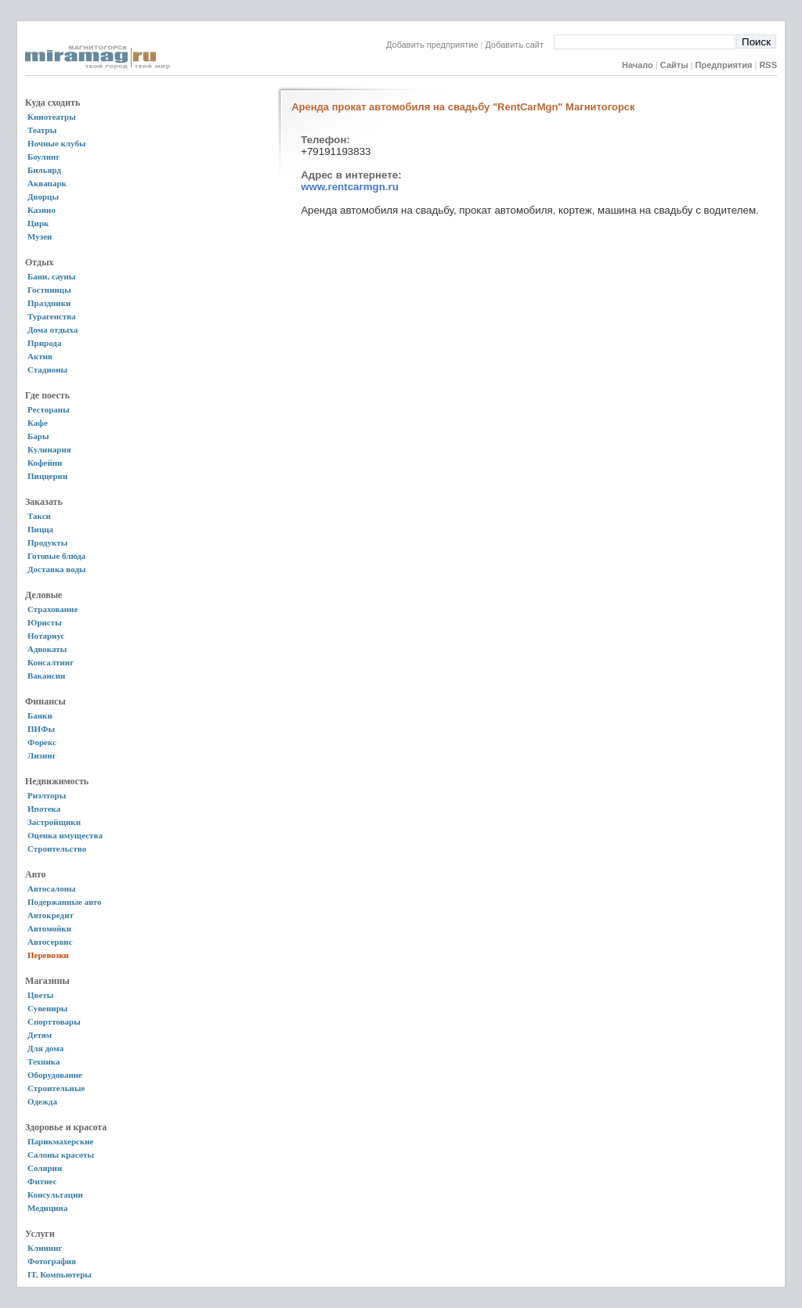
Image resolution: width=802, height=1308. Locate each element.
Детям (39, 1035)
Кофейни (44, 462)
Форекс (41, 742)
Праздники (48, 303)
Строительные (56, 1088)
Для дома (45, 1048)
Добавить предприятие (432, 44)
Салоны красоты (60, 1154)
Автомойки (49, 928)
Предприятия (724, 65)
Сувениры (47, 1008)
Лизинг (41, 755)
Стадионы (47, 369)
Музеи (39, 236)
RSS (768, 65)
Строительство (56, 848)
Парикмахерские (60, 1141)
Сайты (674, 65)
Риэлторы (46, 795)
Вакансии (46, 675)
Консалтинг (50, 662)
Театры (41, 130)
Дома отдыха (52, 329)
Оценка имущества (65, 835)
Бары (38, 436)
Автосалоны (51, 888)
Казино (41, 209)
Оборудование (54, 1074)
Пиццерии (47, 476)
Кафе (37, 422)
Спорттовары (54, 1021)
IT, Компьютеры (59, 1274)
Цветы (40, 995)
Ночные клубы (56, 143)
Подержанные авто (64, 901)
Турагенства (51, 316)
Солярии (44, 1168)
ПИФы (41, 728)
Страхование (52, 609)
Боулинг (43, 156)
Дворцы (43, 196)
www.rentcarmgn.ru (350, 187)
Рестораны (48, 409)
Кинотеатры (51, 116)
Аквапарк (47, 183)
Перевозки (48, 955)
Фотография (51, 1261)
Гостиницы (49, 289)
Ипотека (43, 808)
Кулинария (49, 449)
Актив (39, 356)
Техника (43, 1061)
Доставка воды (56, 569)
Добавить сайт (520, 44)
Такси (39, 516)
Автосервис (50, 941)
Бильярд (44, 170)
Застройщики (54, 822)
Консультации (55, 1194)
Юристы (44, 622)
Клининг (45, 1247)
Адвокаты (47, 649)
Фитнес (41, 1181)
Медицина (47, 1208)
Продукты (47, 542)
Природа (44, 343)
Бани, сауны (51, 276)
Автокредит (50, 915)
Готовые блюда (56, 555)
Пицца (40, 529)
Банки (39, 715)
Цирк (38, 223)
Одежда (42, 1101)
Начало (637, 65)
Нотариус (45, 635)
